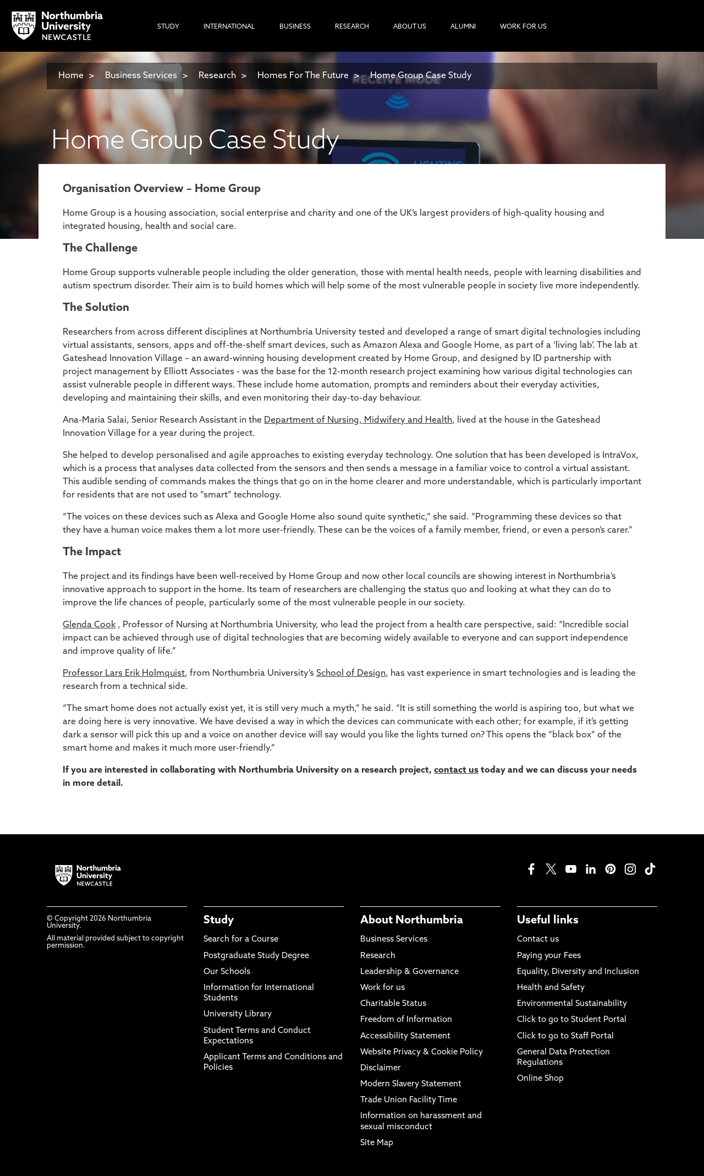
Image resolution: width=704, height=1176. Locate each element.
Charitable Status (393, 1004)
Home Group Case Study (421, 76)
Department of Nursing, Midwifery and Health (358, 420)
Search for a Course (241, 940)
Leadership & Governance (409, 972)
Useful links (548, 920)
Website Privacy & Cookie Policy (421, 1052)
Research (218, 76)
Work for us (382, 988)
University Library (238, 1014)
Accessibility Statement (405, 1036)
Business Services (141, 76)
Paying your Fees (549, 956)
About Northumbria (411, 920)
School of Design (351, 673)
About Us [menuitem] (409, 27)
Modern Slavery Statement (410, 1084)
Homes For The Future (303, 76)
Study (219, 920)
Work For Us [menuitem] (523, 27)
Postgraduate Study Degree (256, 956)
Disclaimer (380, 1068)
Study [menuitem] (168, 27)
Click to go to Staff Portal (565, 1036)
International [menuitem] (229, 27)
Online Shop (540, 1079)
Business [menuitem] (295, 27)
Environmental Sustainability (572, 1004)
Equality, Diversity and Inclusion (578, 972)
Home (71, 76)
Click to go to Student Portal (571, 1020)
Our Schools (227, 972)
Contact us (538, 940)
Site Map (376, 1143)
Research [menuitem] (352, 27)
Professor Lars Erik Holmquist (124, 673)
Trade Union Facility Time (408, 1100)
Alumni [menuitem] (463, 27)
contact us (456, 770)
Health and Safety (551, 988)
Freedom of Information (406, 1020)
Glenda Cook (89, 625)
